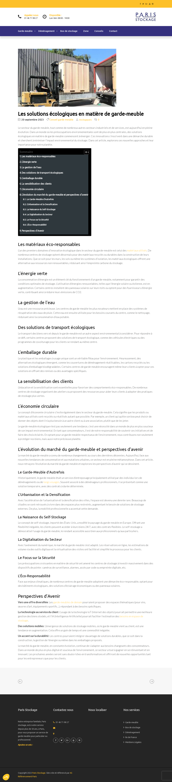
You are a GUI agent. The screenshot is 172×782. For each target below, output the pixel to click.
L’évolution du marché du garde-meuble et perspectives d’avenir (55, 194)
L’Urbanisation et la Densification (42, 204)
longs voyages (51, 482)
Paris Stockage (38, 773)
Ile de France (131, 737)
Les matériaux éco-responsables (38, 156)
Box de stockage (68, 31)
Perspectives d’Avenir (33, 230)
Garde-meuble (25, 31)
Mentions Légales (133, 742)
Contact (113, 31)
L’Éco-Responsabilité (36, 224)
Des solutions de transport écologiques (42, 172)
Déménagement (46, 31)
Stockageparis (85, 120)
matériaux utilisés (137, 250)
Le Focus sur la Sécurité (38, 219)
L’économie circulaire (33, 189)
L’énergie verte (29, 162)
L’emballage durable (32, 178)
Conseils (98, 31)
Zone (86, 31)
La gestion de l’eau (31, 167)
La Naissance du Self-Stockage (41, 209)
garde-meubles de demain (67, 602)
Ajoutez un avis (25, 745)
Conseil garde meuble (61, 119)
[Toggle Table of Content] (85, 152)
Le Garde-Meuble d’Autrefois (40, 199)
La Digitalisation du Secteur (39, 214)
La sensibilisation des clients (37, 183)
